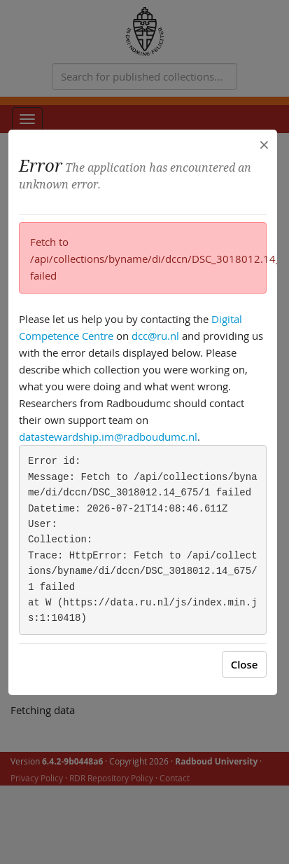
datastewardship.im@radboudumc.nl (108, 437)
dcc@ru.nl (155, 336)
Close (244, 664)
